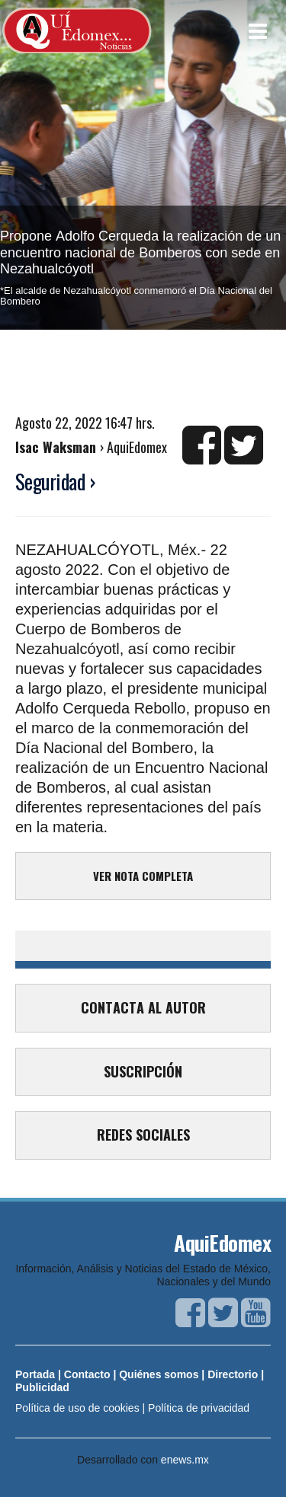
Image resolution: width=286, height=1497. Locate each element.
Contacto (87, 1374)
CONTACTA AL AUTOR (143, 1007)
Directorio (232, 1374)
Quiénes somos (158, 1374)
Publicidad (42, 1387)
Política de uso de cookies (77, 1408)
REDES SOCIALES (143, 1134)
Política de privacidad (198, 1408)
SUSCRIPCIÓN (143, 1071)
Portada (35, 1374)
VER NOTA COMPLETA (143, 875)
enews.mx (185, 1460)
